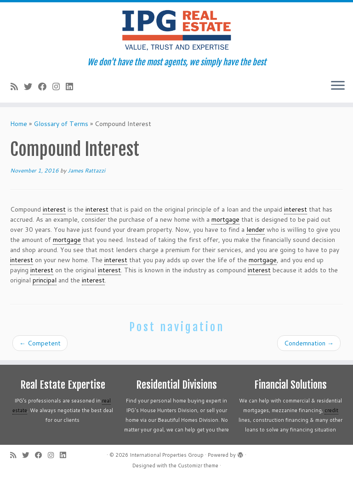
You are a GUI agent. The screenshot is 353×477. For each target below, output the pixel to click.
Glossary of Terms (61, 123)
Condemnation (309, 343)
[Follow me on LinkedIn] (72, 86)
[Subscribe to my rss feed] (17, 86)
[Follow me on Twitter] (31, 86)
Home (18, 123)
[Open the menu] (338, 86)
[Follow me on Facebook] (45, 86)
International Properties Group (167, 455)
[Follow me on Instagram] (59, 86)
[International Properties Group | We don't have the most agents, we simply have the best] (176, 30)
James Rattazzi (86, 170)
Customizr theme (198, 465)
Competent (40, 343)
